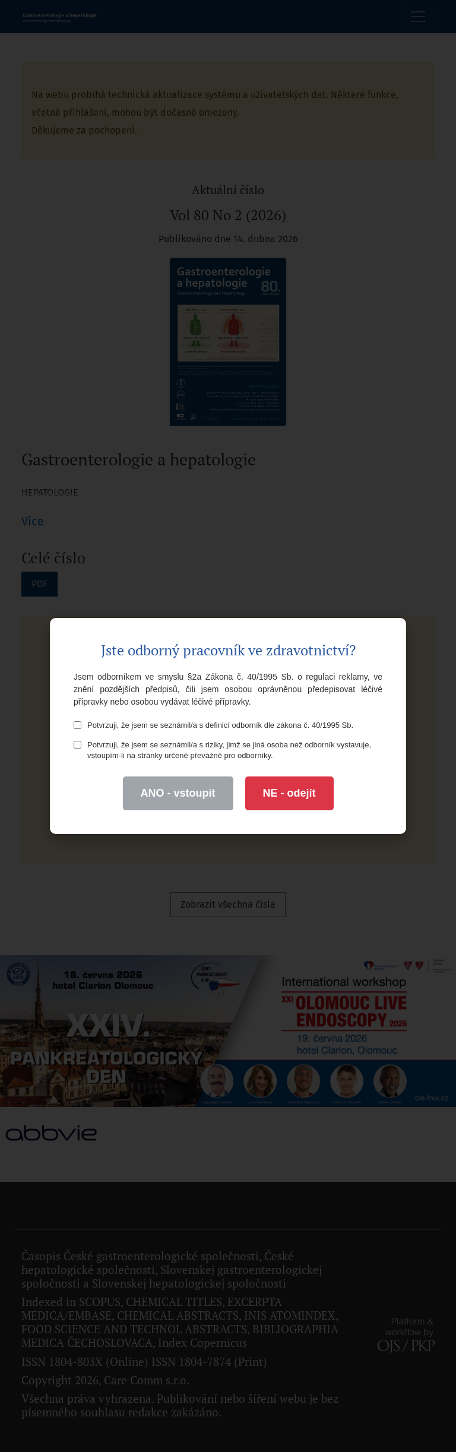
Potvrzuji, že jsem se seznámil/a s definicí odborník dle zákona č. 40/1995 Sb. (213, 725)
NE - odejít (289, 793)
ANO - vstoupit (178, 793)
